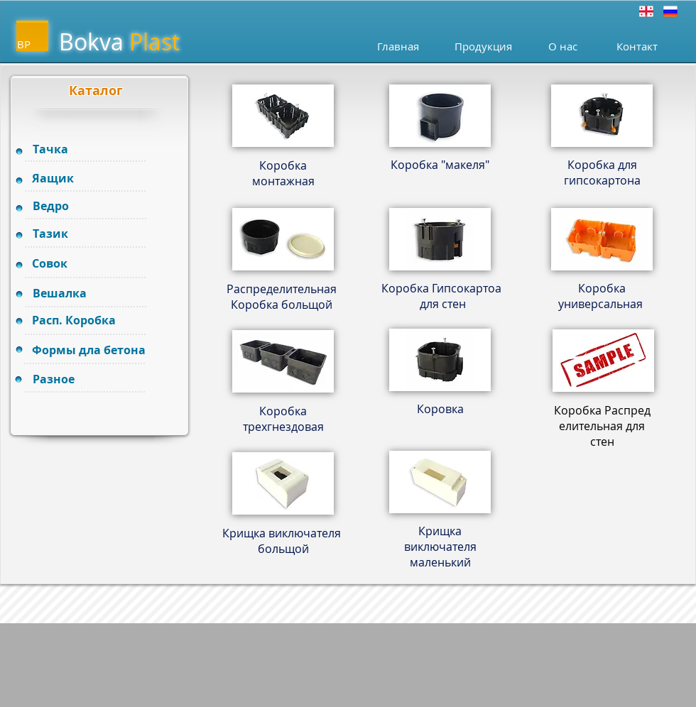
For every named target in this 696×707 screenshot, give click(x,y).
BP (24, 44)
